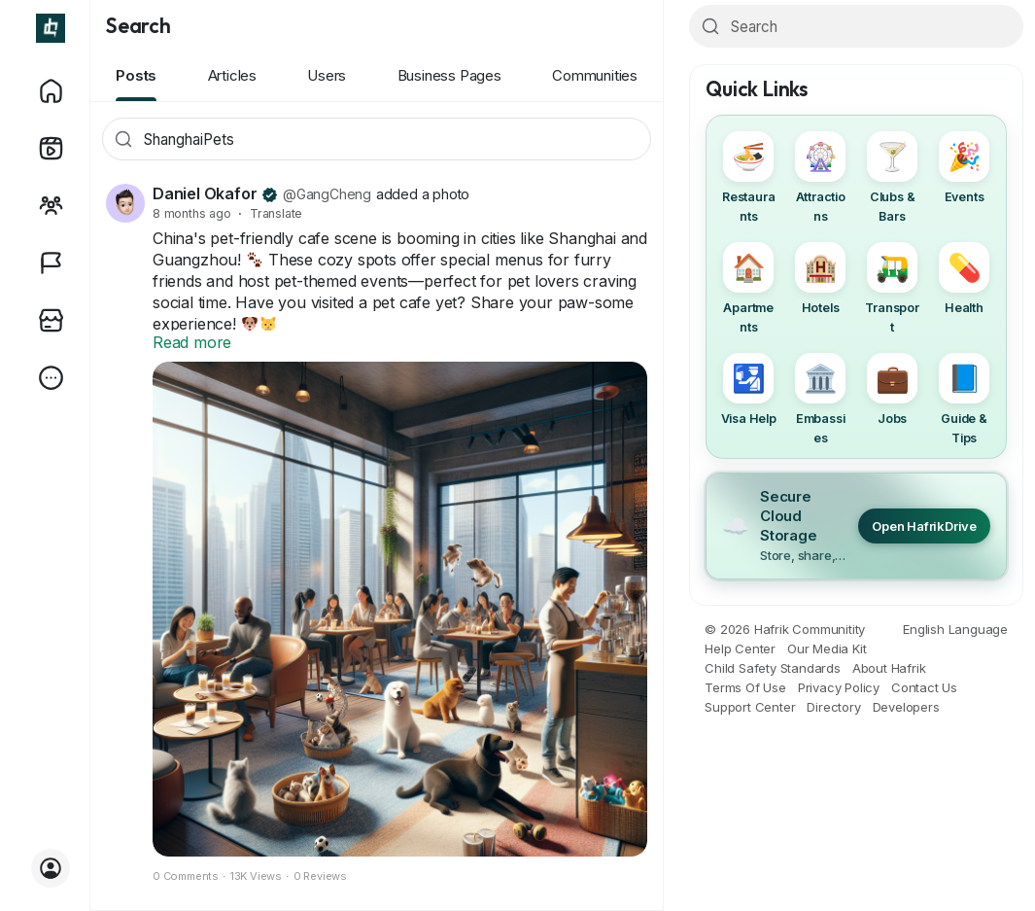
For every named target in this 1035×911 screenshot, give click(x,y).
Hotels (820, 278)
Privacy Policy (839, 687)
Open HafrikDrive (924, 526)
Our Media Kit (826, 648)
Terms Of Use (745, 687)
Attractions (820, 177)
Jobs (892, 389)
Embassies (820, 399)
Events (964, 167)
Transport (891, 288)
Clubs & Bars (892, 177)
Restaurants (748, 177)
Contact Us (924, 687)
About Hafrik (889, 668)
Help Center (740, 648)
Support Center (750, 707)
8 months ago (192, 213)
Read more (192, 342)
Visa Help (748, 389)
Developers (906, 707)
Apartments (748, 288)
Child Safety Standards (773, 668)
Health (964, 278)
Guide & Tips (964, 399)
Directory (833, 707)
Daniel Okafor (205, 193)
